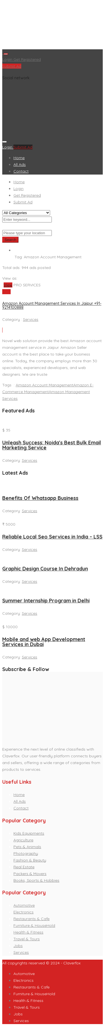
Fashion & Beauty (29, 860)
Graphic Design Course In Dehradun (45, 568)
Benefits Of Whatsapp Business (40, 498)
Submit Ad (11, 66)
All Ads (19, 164)
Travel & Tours (26, 938)
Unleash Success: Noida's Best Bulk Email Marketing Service (51, 445)
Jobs (18, 945)
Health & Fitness (28, 932)
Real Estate (23, 866)
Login (7, 59)
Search (10, 240)
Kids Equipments (28, 833)
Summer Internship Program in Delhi (46, 600)
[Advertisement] (52, 25)
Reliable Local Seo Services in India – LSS (52, 536)
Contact (21, 171)
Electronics (23, 912)
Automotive (24, 905)
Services (30, 319)
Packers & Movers (29, 873)
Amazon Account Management (44, 384)
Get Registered (27, 59)
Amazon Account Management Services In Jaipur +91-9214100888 (51, 305)
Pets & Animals (27, 846)
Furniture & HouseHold (34, 925)
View (8, 284)
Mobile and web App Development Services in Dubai (43, 642)
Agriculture (23, 840)
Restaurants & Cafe (31, 918)
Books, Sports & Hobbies (36, 880)
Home (19, 157)
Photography (25, 853)
